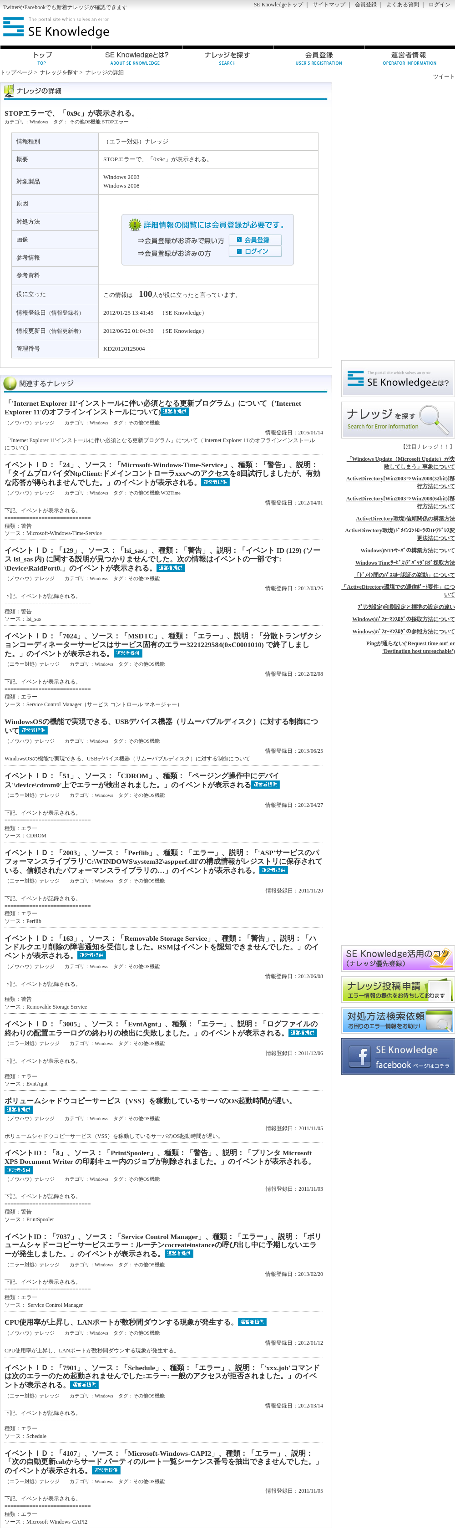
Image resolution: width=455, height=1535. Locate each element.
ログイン (439, 4)
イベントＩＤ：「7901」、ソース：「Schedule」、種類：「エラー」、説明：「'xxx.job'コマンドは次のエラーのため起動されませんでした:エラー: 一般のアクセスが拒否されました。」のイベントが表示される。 (162, 1376)
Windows (39, 121)
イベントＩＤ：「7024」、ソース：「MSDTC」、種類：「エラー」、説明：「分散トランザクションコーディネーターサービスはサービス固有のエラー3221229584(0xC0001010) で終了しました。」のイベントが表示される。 (163, 644)
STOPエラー (115, 121)
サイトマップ (329, 4)
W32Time (170, 492)
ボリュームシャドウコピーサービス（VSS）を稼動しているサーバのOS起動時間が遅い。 (150, 1101)
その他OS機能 (85, 121)
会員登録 (366, 4)
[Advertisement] (388, 219)
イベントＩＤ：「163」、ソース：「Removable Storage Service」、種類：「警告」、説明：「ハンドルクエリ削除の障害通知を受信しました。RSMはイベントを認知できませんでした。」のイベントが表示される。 (162, 946)
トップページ (16, 72)
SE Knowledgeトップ (278, 4)
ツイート (444, 76)
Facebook (35, 7)
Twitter (11, 7)
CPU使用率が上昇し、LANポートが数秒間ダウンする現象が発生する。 (121, 1322)
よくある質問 (402, 4)
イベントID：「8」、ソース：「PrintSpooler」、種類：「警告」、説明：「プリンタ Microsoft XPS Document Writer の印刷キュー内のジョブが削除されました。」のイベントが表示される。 (160, 1157)
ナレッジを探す (59, 72)
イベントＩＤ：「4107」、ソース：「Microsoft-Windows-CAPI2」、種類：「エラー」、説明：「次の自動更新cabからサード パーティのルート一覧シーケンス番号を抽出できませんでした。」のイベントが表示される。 (164, 1461)
